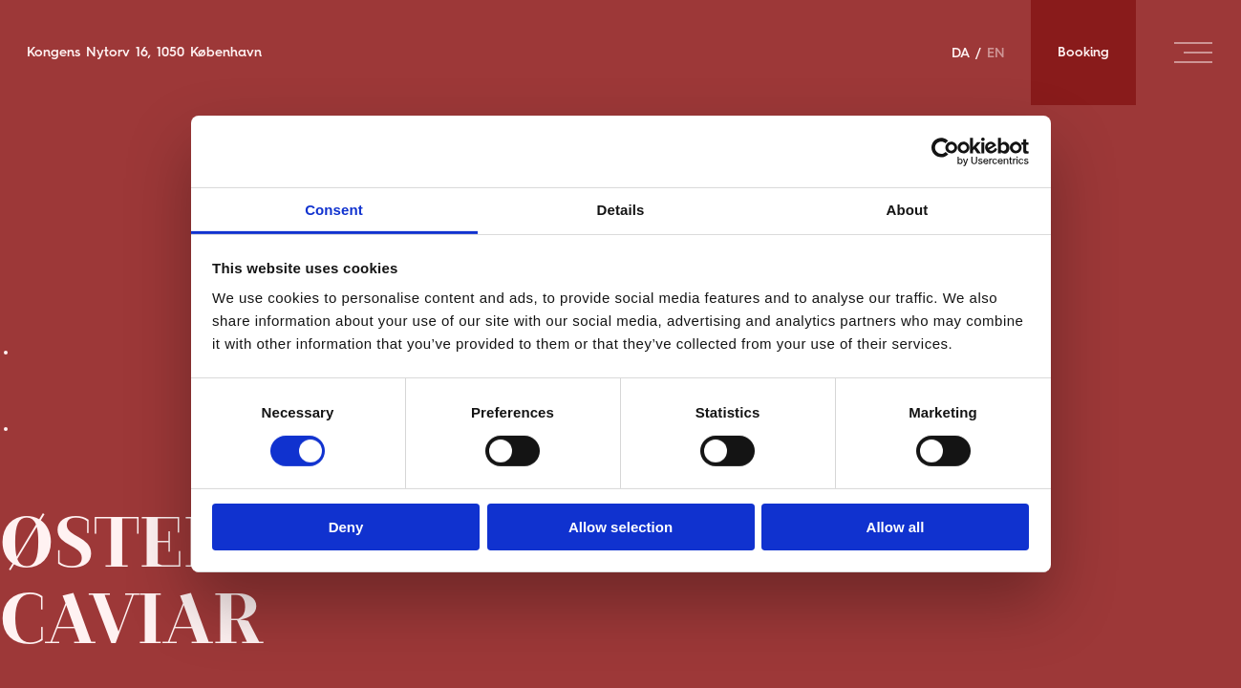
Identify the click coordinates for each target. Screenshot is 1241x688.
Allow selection (620, 527)
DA (961, 52)
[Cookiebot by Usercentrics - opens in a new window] (945, 151)
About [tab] (908, 210)
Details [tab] (621, 210)
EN (996, 52)
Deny (346, 527)
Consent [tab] (334, 210)
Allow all (896, 527)
